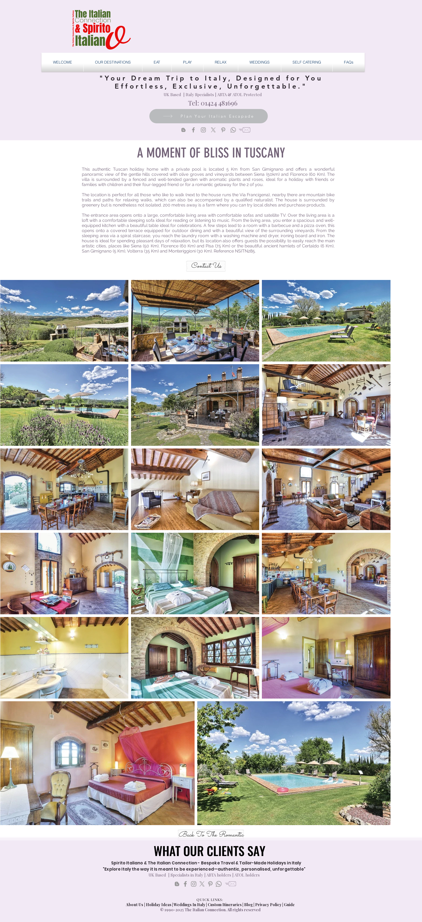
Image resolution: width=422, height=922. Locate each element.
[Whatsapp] (233, 130)
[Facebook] (193, 130)
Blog (248, 904)
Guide (289, 904)
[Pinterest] (223, 130)
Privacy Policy (268, 904)
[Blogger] (183, 130)
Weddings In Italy (190, 904)
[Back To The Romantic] (211, 835)
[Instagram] (203, 130)
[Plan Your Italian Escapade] (208, 116)
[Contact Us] (206, 266)
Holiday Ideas (159, 904)
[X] (213, 130)
